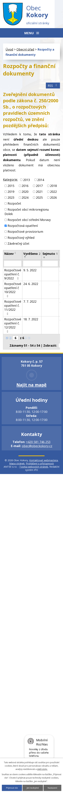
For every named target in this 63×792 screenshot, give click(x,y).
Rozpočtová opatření (23, 226)
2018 (53, 186)
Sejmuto (50, 254)
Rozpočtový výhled (21, 238)
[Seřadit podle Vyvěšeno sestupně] (25, 257)
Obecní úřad (25, 49)
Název (9, 254)
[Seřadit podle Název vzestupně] (15, 252)
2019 (11, 192)
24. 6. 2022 (30, 284)
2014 (40, 180)
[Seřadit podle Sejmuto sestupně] (44, 257)
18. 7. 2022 (30, 319)
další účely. (42, 769)
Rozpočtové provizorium (25, 232)
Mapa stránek (17, 463)
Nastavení (52, 787)
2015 (11, 186)
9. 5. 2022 (29, 270)
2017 (39, 186)
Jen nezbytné (33, 787)
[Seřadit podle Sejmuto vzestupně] (44, 256)
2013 (26, 180)
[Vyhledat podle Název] (13, 263)
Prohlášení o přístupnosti (40, 463)
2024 (25, 197)
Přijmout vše (12, 787)
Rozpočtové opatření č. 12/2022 (12, 325)
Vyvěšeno (31, 254)
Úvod (9, 49)
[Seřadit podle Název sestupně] (15, 253)
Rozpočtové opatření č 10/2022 (12, 290)
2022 (53, 192)
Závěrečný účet (18, 243)
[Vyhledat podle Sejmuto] (50, 263)
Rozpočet (14, 204)
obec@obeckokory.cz (37, 446)
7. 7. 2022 (29, 301)
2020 (25, 192)
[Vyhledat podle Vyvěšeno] (32, 263)
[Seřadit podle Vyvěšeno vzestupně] (25, 256)
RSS (53, 86)
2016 (25, 186)
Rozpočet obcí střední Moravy (29, 220)
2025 (39, 197)
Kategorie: (10, 179)
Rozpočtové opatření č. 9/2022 (12, 274)
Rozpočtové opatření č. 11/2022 (12, 307)
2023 (11, 197)
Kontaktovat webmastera (43, 460)
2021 (39, 192)
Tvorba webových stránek (33, 466)
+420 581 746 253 (38, 442)
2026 (53, 197)
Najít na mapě (31, 385)
